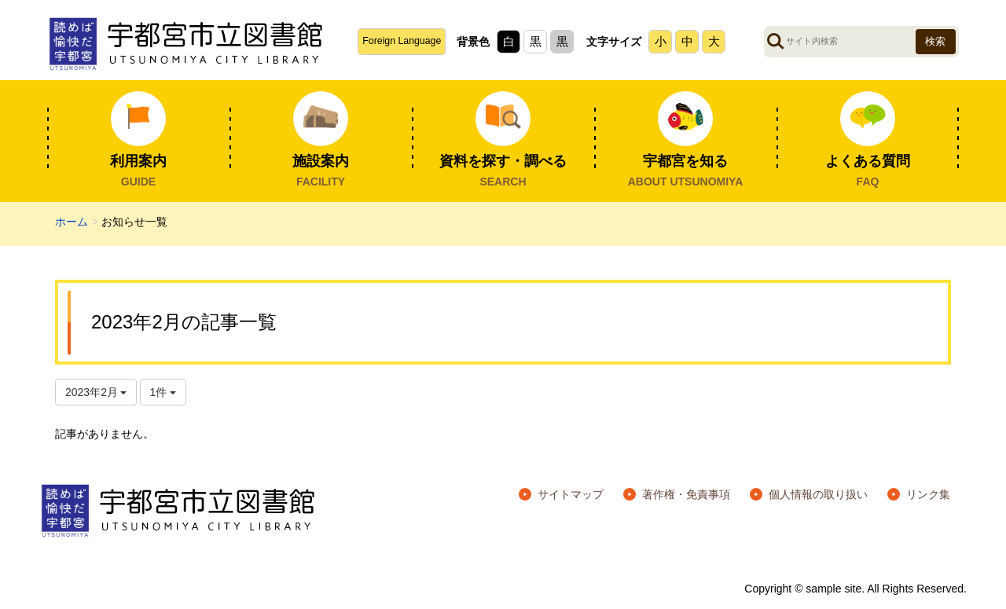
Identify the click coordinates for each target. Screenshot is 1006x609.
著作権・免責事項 (686, 494)
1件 (163, 392)
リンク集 (928, 494)
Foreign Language (401, 40)
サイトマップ (571, 494)
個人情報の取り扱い (818, 494)
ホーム (71, 221)
